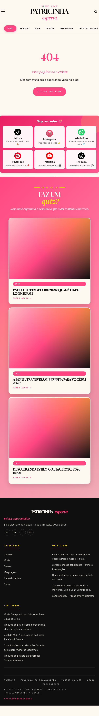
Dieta (7, 584)
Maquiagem (66, 28)
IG (7, 532)
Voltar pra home (49, 91)
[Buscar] (95, 11)
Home (10, 28)
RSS (30, 532)
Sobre (91, 679)
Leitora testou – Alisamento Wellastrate (73, 595)
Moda (38, 28)
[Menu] (3, 11)
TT (23, 532)
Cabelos (24, 28)
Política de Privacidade (38, 679)
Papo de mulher (12, 578)
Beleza (50, 28)
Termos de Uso (71, 679)
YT (15, 532)
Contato (9, 679)
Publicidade (51, 684)
